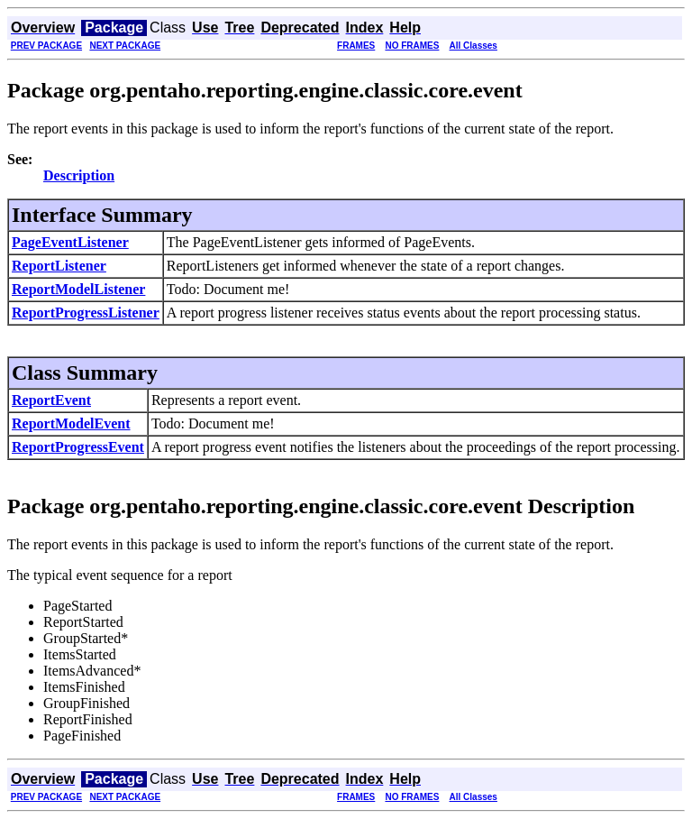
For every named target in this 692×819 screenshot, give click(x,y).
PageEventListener (70, 242)
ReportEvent (51, 400)
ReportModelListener (78, 289)
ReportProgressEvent (78, 447)
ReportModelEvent (71, 423)
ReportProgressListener (85, 312)
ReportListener (59, 265)
